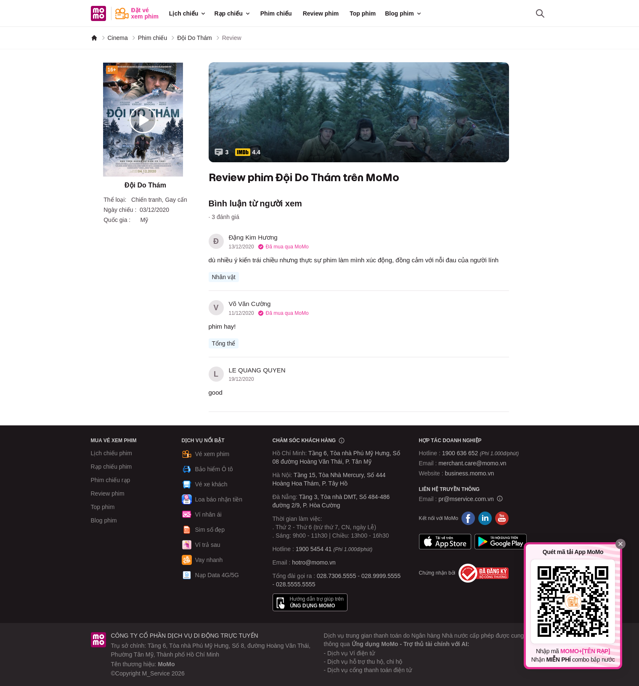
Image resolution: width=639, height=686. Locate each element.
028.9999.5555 (380, 576)
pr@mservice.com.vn (466, 499)
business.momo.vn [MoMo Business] (469, 473)
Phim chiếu (276, 13)
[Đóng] (620, 544)
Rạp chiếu (232, 13)
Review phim (321, 13)
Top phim (363, 13)
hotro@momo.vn (314, 562)
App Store (445, 541)
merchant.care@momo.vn (472, 463)
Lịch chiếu (188, 13)
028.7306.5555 (336, 576)
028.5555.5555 (295, 584)
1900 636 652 (480, 453)
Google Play (501, 541)
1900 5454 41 (314, 549)
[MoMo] (94, 37)
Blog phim (403, 13)
